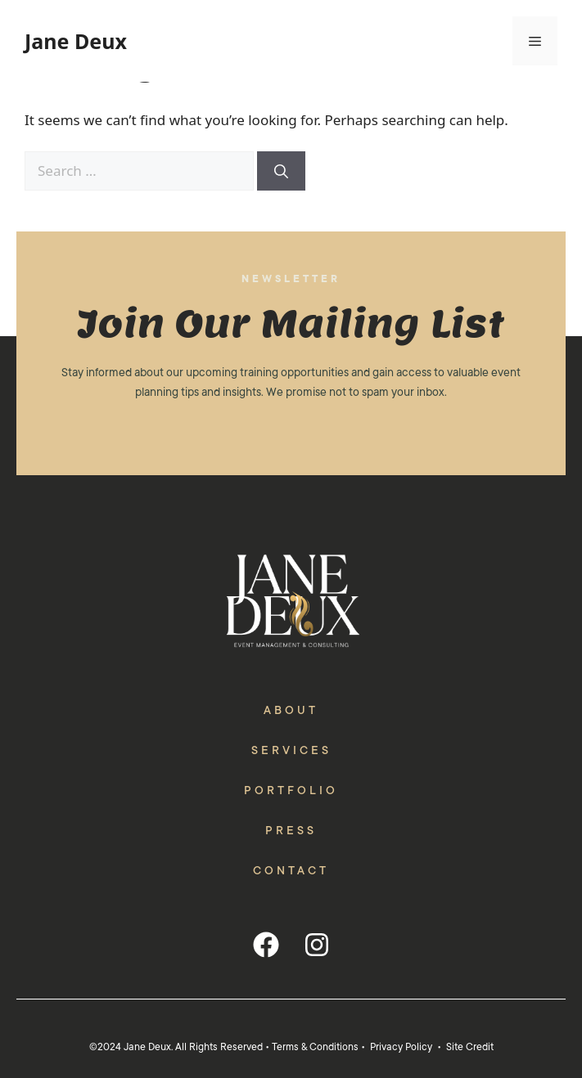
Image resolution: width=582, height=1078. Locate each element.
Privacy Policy (401, 1047)
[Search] (281, 171)
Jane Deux (76, 41)
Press (291, 830)
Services (291, 750)
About (291, 709)
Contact (291, 870)
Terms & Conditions (315, 1047)
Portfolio (291, 790)
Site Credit (470, 1047)
